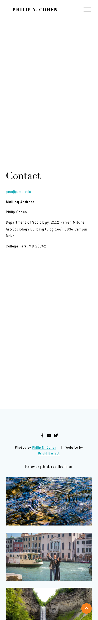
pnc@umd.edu (18, 191)
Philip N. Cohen (35, 9)
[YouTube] (49, 435)
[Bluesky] (56, 435)
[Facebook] (42, 435)
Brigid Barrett (49, 453)
